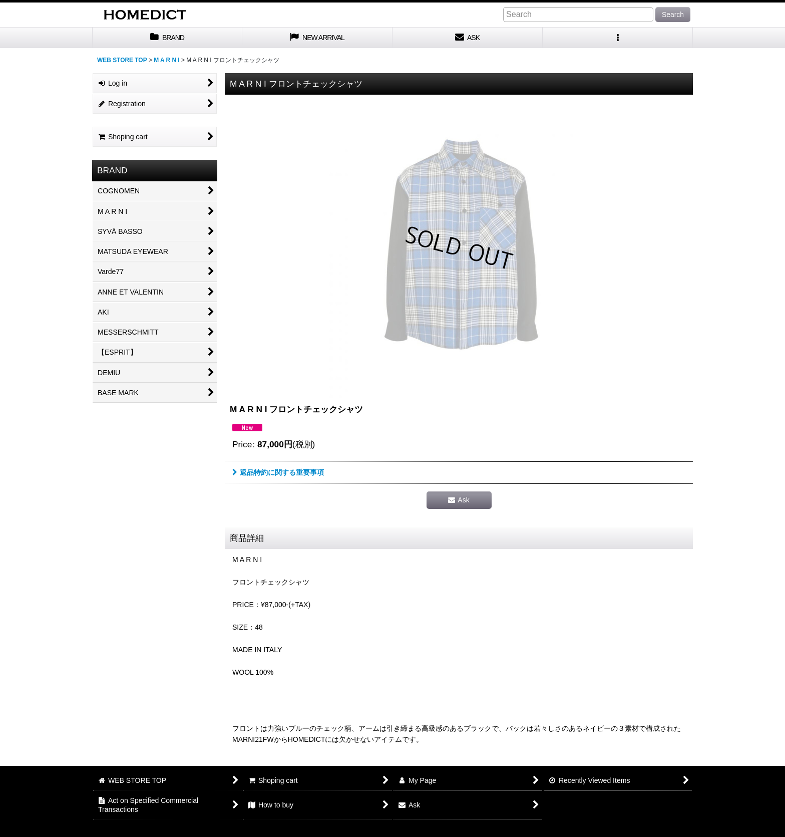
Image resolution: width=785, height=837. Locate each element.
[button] (618, 38)
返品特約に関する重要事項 (278, 472)
